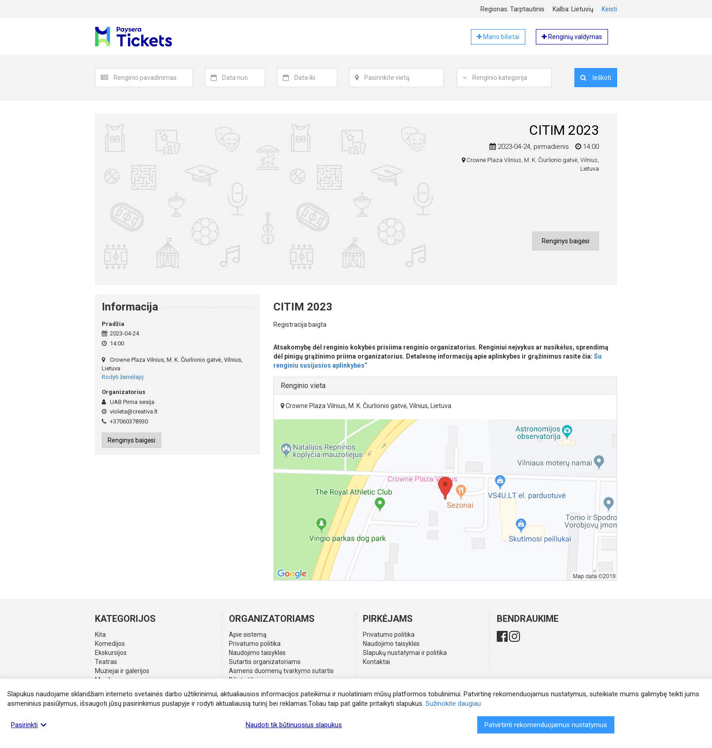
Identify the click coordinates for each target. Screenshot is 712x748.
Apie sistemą (248, 634)
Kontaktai (376, 661)
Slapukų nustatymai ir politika (405, 652)
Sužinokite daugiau (453, 703)
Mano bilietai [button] (498, 36)
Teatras (106, 661)
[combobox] (153, 77)
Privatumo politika (255, 643)
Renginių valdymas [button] (572, 36)
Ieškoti (595, 77)
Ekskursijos (111, 652)
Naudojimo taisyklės (257, 652)
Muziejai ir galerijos (122, 670)
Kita (100, 634)
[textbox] (153, 77)
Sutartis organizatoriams (265, 661)
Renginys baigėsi (565, 241)
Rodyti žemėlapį (122, 377)
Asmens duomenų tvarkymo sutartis (281, 670)
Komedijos (110, 643)
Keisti (609, 9)
